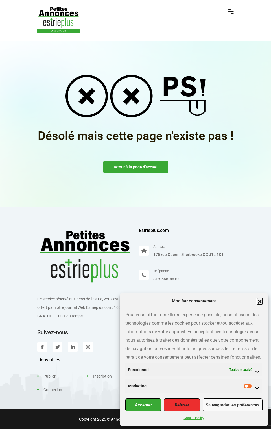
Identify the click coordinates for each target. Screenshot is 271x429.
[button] (260, 301)
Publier (49, 376)
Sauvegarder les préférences (232, 405)
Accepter (143, 405)
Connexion (52, 389)
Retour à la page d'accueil (136, 167)
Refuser (182, 405)
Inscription (102, 376)
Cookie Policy (194, 418)
